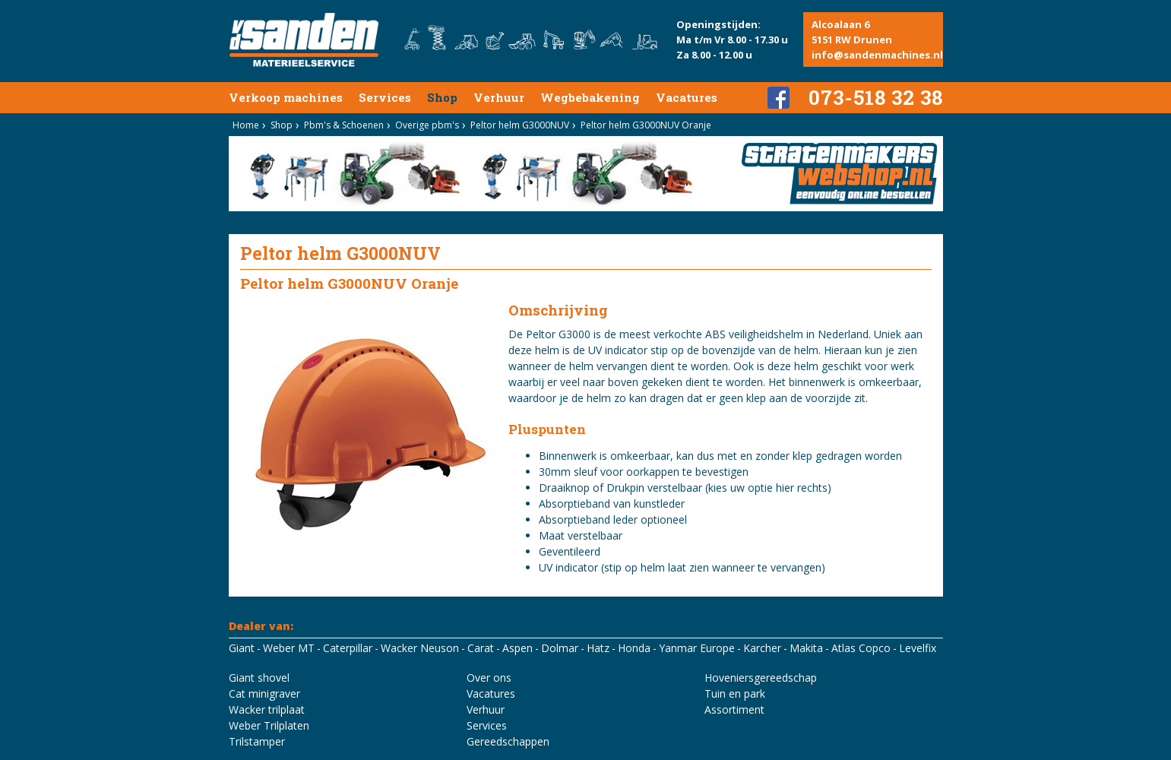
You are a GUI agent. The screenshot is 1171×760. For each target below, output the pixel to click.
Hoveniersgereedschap (760, 677)
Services (385, 97)
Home (246, 125)
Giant (242, 648)
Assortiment (734, 709)
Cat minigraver (264, 693)
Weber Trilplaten (269, 725)
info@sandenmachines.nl (877, 55)
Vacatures (686, 97)
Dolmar (559, 648)
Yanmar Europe (697, 648)
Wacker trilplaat (267, 709)
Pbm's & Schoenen (344, 125)
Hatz (598, 648)
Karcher (762, 648)
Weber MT (289, 648)
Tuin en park (734, 693)
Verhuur (498, 97)
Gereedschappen (508, 741)
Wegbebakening (590, 97)
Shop (442, 97)
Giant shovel (259, 677)
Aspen (517, 648)
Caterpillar (347, 648)
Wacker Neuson (420, 648)
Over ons (489, 677)
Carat (480, 648)
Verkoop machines (286, 97)
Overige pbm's (427, 125)
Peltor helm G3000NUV (519, 125)
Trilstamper (257, 741)
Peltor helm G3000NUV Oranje (646, 125)
